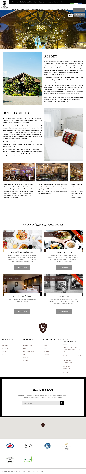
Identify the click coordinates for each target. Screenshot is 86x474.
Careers (69, 10)
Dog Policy (46, 351)
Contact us (66, 373)
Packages (25, 360)
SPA (49, 10)
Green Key (50, 2)
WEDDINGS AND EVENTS (39, 10)
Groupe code (79, 14)
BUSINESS (28, 10)
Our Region (23, 2)
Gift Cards (46, 354)
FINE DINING (55, 10)
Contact (45, 345)
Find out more (22, 268)
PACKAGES (63, 10)
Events (35, 2)
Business (25, 348)
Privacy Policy (31, 471)
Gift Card (56, 2)
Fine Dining (26, 357)
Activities (29, 2)
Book (70, 15)
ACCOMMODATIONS (18, 10)
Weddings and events (28, 351)
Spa (24, 354)
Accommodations (27, 345)
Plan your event (78, 10)
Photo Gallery (42, 2)
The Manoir (15, 2)
